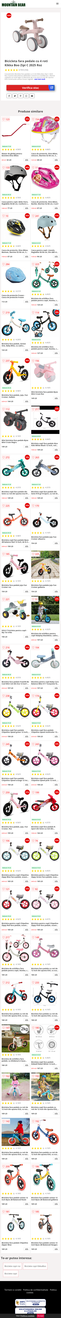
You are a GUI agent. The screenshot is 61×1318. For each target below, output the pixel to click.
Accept (40, 1315)
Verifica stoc (38, 88)
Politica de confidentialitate (35, 1289)
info (26, 160)
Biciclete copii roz (12, 1266)
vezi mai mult (39, 79)
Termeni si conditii (12, 1289)
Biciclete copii (10, 1273)
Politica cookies (27, 1315)
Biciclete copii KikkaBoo (35, 1266)
